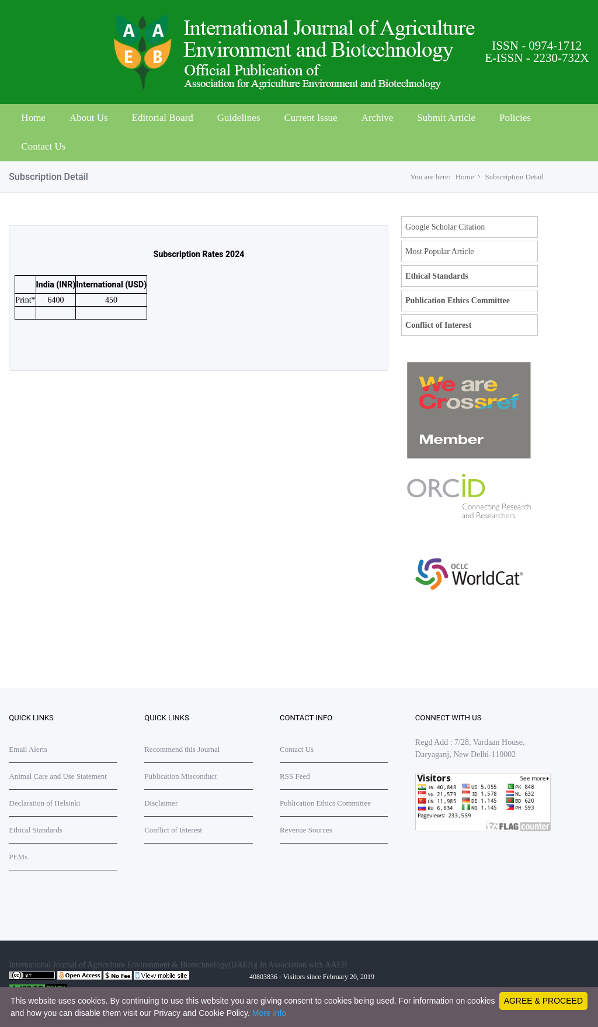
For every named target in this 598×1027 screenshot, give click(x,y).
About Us (88, 117)
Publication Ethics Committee (457, 300)
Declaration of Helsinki (44, 803)
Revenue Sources (306, 829)
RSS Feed (295, 776)
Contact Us (43, 146)
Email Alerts (28, 749)
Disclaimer (161, 803)
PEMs (18, 856)
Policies (515, 117)
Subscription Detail (514, 176)
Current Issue (311, 117)
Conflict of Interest (438, 325)
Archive (377, 117)
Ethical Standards (436, 276)
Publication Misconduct (180, 776)
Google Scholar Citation (445, 227)
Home (33, 117)
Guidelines (238, 117)
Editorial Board (162, 117)
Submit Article (446, 117)
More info (269, 1013)
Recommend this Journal (182, 749)
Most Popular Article (439, 251)
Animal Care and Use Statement (58, 776)
